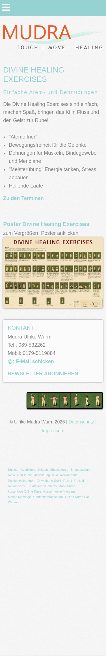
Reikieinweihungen (21, 480)
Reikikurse (24, 475)
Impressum (53, 430)
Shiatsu (13, 469)
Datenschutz (81, 421)
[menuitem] (13, 469)
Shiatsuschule (80, 469)
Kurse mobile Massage (60, 491)
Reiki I (67, 480)
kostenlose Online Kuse (24, 491)
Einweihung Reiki (49, 480)
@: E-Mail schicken (31, 361)
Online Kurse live (77, 497)
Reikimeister (16, 486)
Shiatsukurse (59, 469)
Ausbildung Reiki (46, 475)
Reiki (11, 475)
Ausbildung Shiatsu (34, 469)
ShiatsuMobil (37, 486)
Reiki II (79, 480)
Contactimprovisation (47, 497)
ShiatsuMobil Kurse (61, 486)
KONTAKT (21, 328)
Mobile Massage (19, 497)
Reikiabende (68, 475)
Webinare (14, 502)
